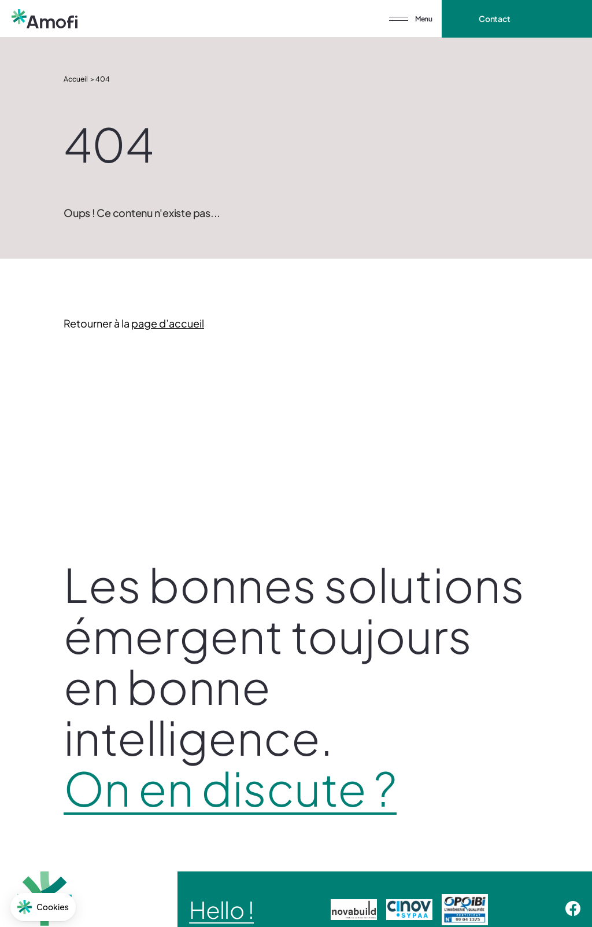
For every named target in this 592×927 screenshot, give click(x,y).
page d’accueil (167, 323)
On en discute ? (230, 788)
